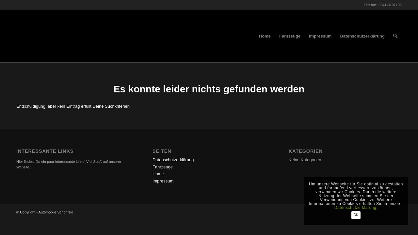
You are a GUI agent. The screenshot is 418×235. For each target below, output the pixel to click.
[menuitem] (265, 36)
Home (158, 173)
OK (356, 215)
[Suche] (395, 36)
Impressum (163, 181)
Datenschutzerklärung (173, 159)
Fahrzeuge (163, 166)
